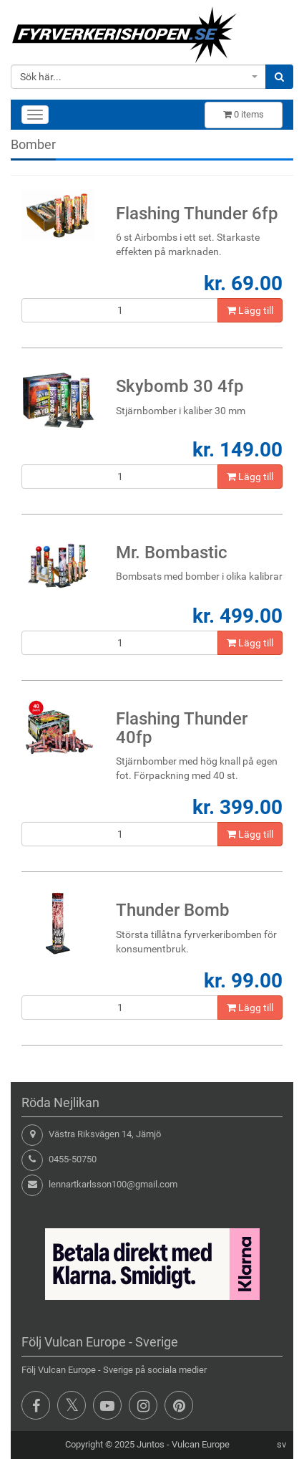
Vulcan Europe (201, 1444)
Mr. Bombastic (171, 552)
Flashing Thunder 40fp (181, 728)
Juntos (151, 1444)
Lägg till (250, 310)
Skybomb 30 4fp (180, 386)
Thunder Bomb (173, 910)
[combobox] (138, 76)
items (243, 114)
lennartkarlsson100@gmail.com (113, 1184)
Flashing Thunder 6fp (197, 214)
